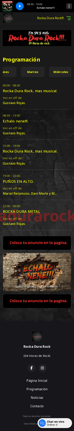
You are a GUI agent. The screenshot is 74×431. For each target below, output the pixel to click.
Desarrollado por (37, 423)
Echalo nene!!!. (15, 120)
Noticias (37, 397)
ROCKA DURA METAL (21, 211)
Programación (37, 389)
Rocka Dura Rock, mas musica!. (30, 90)
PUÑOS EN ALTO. (18, 181)
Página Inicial (36, 380)
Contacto (37, 406)
